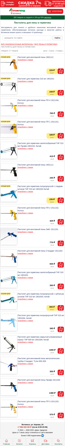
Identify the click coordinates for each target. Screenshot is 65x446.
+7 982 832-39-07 (24, 427)
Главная (6, 442)
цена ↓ (52, 51)
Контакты (58, 442)
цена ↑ (45, 51)
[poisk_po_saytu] (26, 38)
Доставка (45, 442)
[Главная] (17, 10)
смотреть (47, 17)
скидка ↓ (60, 51)
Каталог (19, 442)
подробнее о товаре (25, 60)
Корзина (32, 442)
